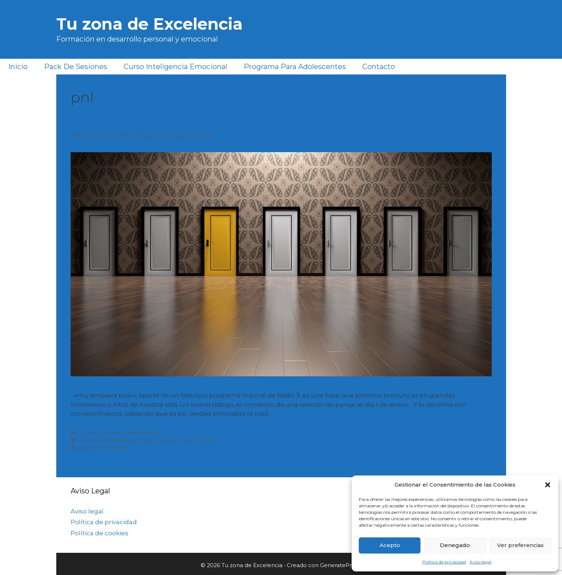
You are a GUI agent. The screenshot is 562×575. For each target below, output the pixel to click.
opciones (192, 440)
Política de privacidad (444, 562)
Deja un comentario (104, 448)
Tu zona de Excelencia (149, 24)
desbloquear (121, 440)
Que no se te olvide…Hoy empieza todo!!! (176, 123)
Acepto (390, 545)
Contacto (378, 66)
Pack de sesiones (75, 66)
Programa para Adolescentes (295, 66)
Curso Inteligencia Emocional (175, 66)
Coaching (90, 432)
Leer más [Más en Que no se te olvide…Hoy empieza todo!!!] (290, 413)
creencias (90, 440)
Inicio (18, 66)
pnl (211, 440)
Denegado (455, 545)
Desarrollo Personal (131, 432)
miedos (167, 440)
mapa (148, 440)
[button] (547, 484)
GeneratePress (340, 565)
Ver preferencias (520, 545)
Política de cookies (99, 533)
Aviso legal (480, 562)
